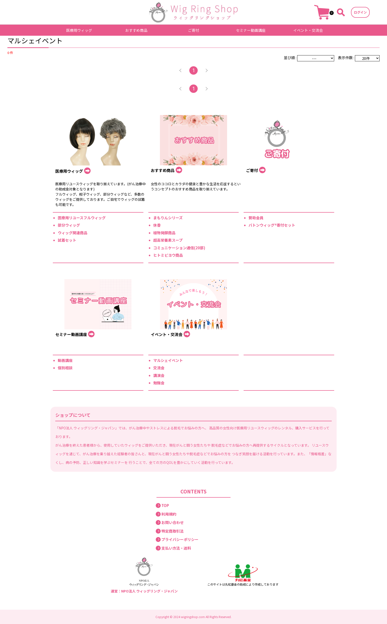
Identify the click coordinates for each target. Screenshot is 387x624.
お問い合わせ (172, 522)
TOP (165, 505)
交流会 (158, 367)
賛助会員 (256, 217)
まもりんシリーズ (168, 217)
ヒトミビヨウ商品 (168, 255)
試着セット (67, 240)
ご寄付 (193, 30)
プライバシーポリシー (179, 539)
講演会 (158, 375)
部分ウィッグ (69, 225)
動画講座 (65, 360)
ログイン (360, 12)
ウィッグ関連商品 (72, 232)
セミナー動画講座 (251, 30)
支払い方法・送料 (176, 548)
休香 (157, 225)
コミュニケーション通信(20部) (179, 247)
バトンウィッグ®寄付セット (272, 225)
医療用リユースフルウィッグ (82, 217)
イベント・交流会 (308, 30)
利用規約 (168, 514)
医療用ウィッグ (79, 30)
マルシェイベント (168, 360)
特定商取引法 (172, 531)
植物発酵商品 (164, 232)
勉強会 (158, 382)
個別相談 (65, 367)
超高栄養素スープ (168, 240)
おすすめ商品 (136, 30)
